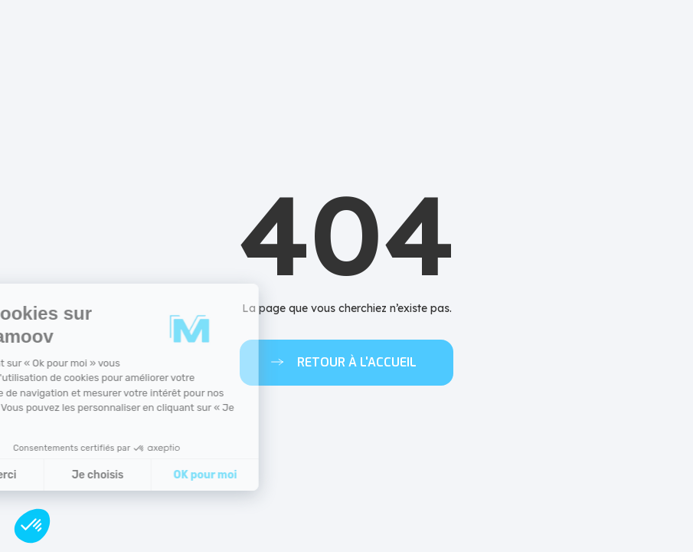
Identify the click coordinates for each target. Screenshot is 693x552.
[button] (32, 526)
